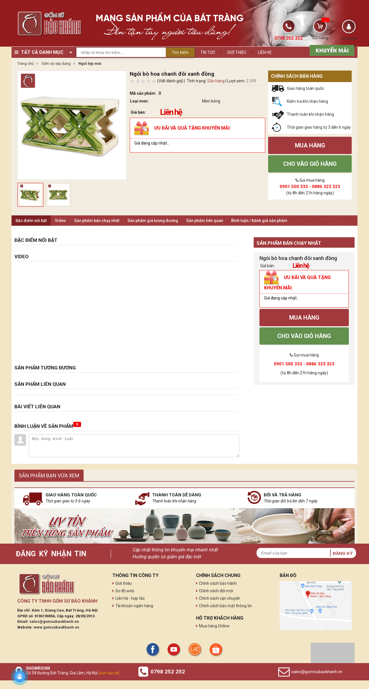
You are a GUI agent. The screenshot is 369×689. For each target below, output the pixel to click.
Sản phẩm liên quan (204, 220)
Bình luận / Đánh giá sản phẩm (259, 220)
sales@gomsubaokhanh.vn (54, 621)
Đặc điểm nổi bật (31, 220)
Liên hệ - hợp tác (130, 598)
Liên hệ (265, 52)
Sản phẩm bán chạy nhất (96, 220)
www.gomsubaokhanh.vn (56, 627)
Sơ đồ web (124, 591)
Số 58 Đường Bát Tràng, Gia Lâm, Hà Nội (72, 673)
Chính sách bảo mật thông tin (225, 605)
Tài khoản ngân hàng (134, 605)
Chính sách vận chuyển (219, 598)
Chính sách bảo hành (218, 583)
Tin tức (207, 52)
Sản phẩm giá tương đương (152, 220)
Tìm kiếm (180, 52)
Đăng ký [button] (343, 553)
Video (60, 220)
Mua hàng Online (214, 626)
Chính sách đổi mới (216, 591)
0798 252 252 (167, 671)
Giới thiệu (236, 52)
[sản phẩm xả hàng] (331, 50)
